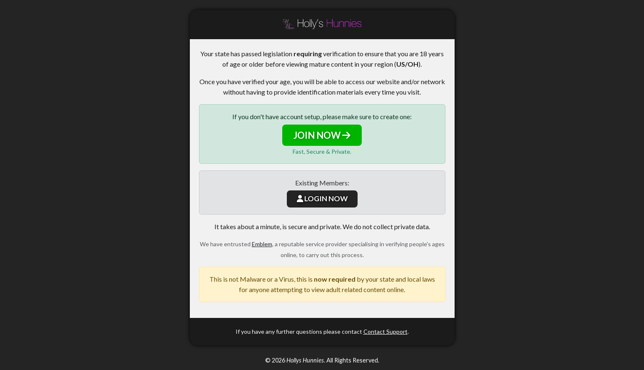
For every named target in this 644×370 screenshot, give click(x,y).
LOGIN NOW (322, 198)
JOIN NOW (322, 135)
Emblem (262, 244)
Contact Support (385, 331)
